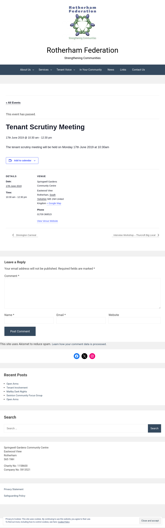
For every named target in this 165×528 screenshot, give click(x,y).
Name (9, 315)
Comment (11, 276)
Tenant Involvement (18, 388)
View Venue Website (47, 222)
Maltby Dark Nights (18, 392)
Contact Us (138, 70)
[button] (82, 23)
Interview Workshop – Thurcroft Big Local (132, 235)
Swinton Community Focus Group (26, 396)
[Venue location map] (85, 192)
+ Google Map (54, 204)
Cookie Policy (64, 522)
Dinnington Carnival (27, 235)
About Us (25, 70)
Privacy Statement (14, 489)
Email (61, 315)
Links (123, 70)
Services (43, 70)
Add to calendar (22, 161)
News (111, 70)
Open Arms (13, 384)
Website (114, 315)
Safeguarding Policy (15, 496)
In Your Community (91, 70)
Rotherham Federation (82, 50)
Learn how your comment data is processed (80, 345)
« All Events (13, 103)
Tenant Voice (64, 70)
